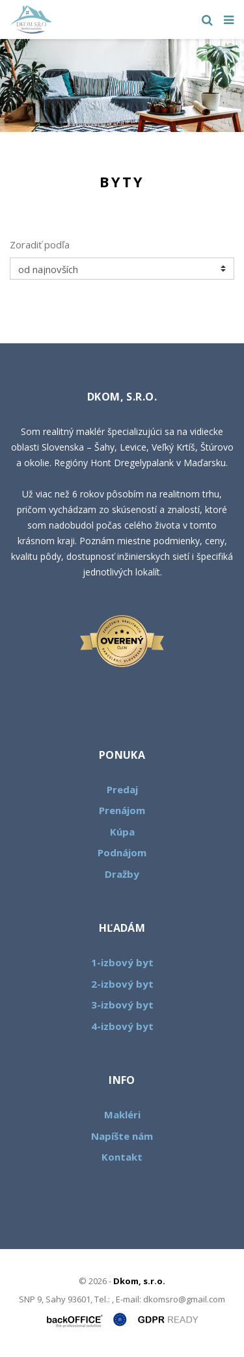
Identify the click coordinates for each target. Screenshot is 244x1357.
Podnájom (122, 852)
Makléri (122, 1114)
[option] (122, 85)
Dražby (122, 873)
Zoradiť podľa (40, 244)
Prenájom (122, 810)
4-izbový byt (122, 1026)
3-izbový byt (122, 1004)
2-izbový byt (122, 983)
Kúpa (122, 831)
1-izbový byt (122, 962)
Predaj (122, 789)
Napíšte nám (122, 1135)
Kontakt (122, 1156)
